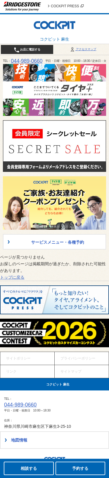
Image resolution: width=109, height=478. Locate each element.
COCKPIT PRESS (67, 6)
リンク (11, 371)
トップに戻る (12, 277)
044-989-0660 (26, 61)
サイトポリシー (18, 358)
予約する (80, 468)
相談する (29, 468)
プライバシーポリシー (77, 358)
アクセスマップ (83, 49)
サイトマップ (70, 371)
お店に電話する (27, 50)
